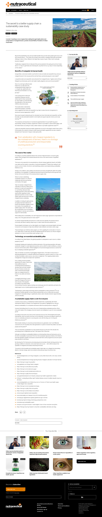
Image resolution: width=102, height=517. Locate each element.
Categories (13, 10)
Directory (26, 10)
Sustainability (14, 33)
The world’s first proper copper (77, 99)
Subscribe (85, 10)
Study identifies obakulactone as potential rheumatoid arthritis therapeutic (77, 89)
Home (8, 10)
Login (92, 10)
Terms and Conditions (63, 506)
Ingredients (8, 33)
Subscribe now (82, 461)
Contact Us (40, 511)
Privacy (60, 508)
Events (20, 10)
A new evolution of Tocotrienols (77, 95)
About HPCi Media (41, 507)
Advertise (60, 504)
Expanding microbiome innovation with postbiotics (77, 93)
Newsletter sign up (42, 509)
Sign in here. (16, 492)
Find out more (9, 497)
